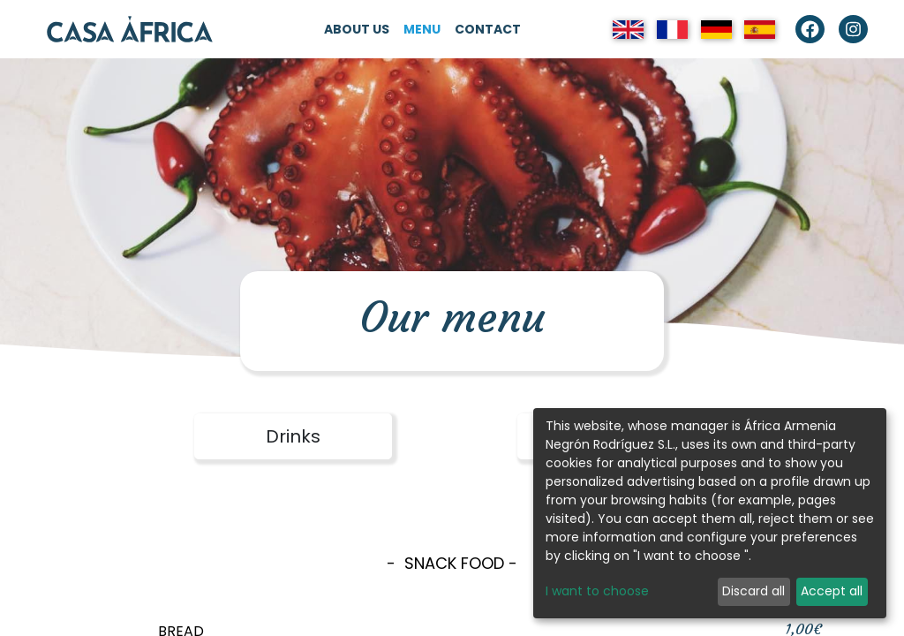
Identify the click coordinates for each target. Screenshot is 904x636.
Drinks (293, 436)
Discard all (753, 591)
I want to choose (597, 591)
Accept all (832, 591)
